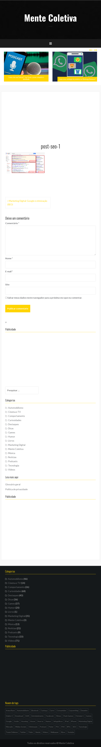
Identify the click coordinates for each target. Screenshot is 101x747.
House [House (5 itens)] (32, 721)
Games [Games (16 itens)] (88, 716)
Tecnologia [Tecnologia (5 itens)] (83, 727)
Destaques (13, 424)
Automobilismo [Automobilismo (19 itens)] (23, 710)
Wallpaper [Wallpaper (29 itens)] (55, 732)
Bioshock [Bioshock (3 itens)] (34, 710)
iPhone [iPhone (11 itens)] (73, 721)
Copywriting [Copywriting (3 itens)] (73, 710)
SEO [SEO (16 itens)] (74, 727)
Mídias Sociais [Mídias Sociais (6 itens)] (20, 727)
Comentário (12, 223)
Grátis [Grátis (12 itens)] (16, 721)
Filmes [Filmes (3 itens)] (58, 716)
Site (7, 284)
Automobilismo (15, 407)
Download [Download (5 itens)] (19, 716)
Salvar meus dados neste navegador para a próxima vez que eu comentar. (44, 297)
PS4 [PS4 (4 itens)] (62, 727)
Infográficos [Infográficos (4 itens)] (58, 721)
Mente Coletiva (50, 17)
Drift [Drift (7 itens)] (27, 716)
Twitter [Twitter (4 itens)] (23, 732)
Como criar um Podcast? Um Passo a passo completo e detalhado (26, 78)
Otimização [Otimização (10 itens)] (33, 727)
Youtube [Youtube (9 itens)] (71, 732)
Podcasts (12, 461)
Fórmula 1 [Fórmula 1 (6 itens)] (80, 716)
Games (11, 432)
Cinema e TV (14, 411)
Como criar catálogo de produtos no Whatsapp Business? (77, 79)
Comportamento (16, 416)
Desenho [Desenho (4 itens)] (84, 710)
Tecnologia (13, 465)
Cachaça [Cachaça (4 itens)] (44, 710)
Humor (11, 436)
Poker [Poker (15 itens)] (51, 727)
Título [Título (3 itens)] (30, 732)
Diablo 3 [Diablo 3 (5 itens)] (9, 716)
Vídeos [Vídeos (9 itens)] (45, 732)
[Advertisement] (50, 116)
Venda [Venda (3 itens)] (37, 732)
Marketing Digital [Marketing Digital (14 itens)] (85, 721)
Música (11, 453)
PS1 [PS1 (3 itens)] (57, 727)
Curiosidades (14, 420)
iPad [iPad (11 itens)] (67, 721)
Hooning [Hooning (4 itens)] (24, 721)
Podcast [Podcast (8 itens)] (43, 727)
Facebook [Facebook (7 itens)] (50, 716)
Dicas (11, 428)
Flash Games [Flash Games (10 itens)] (68, 716)
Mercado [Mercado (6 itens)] (9, 727)
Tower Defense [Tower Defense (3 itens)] (12, 732)
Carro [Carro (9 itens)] (52, 710)
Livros (11, 440)
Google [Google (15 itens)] (9, 721)
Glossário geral (12, 484)
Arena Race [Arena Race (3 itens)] (10, 710)
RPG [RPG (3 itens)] (68, 727)
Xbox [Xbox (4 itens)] (63, 732)
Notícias (12, 457)
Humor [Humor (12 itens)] (48, 721)
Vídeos (11, 469)
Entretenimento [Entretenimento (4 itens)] (38, 716)
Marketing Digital (16, 445)
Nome (9, 258)
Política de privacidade (16, 489)
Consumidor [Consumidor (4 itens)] (61, 710)
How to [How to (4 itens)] (40, 721)
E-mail (9, 271)
